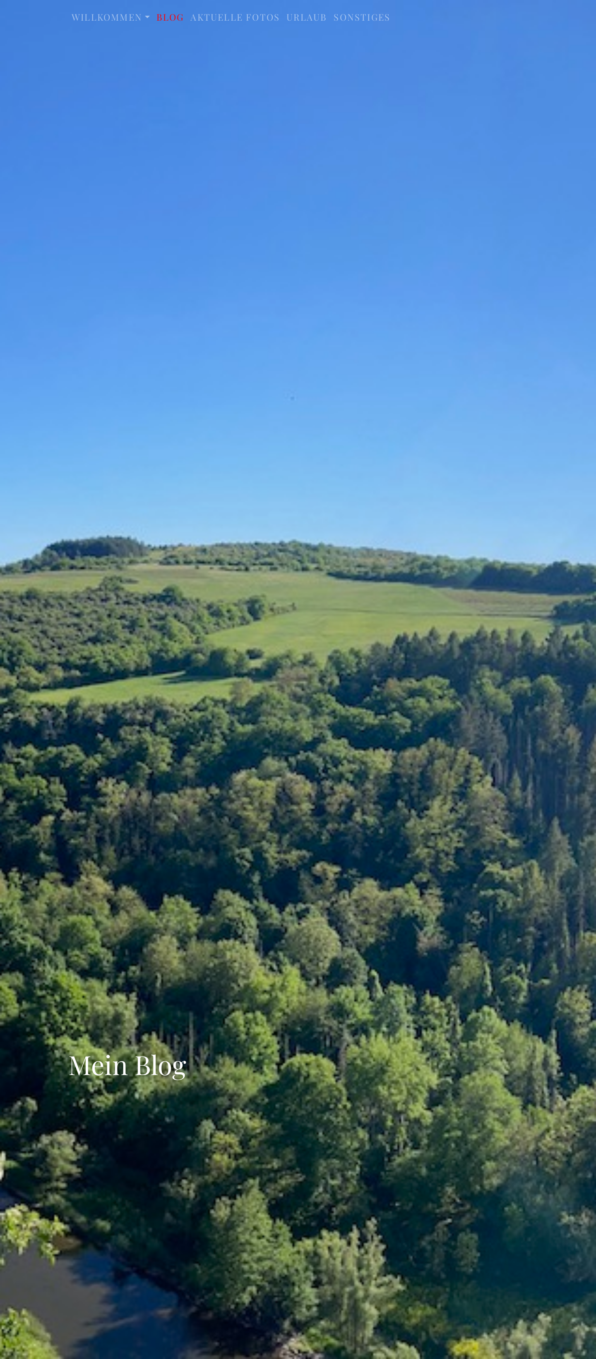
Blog (170, 17)
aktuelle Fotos (235, 17)
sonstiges (362, 17)
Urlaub (306, 17)
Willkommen (107, 17)
